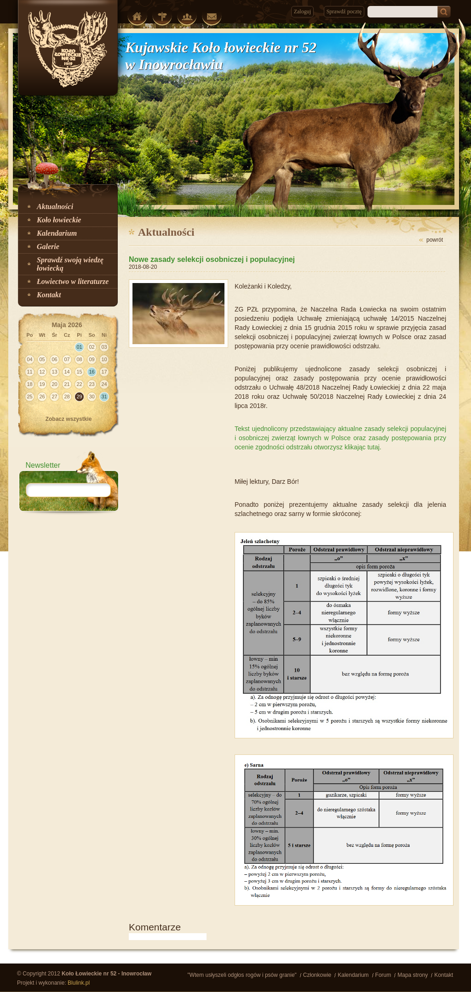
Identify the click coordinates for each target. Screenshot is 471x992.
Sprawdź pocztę (344, 11)
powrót (434, 240)
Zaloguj (302, 11)
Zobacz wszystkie (69, 419)
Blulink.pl (79, 983)
